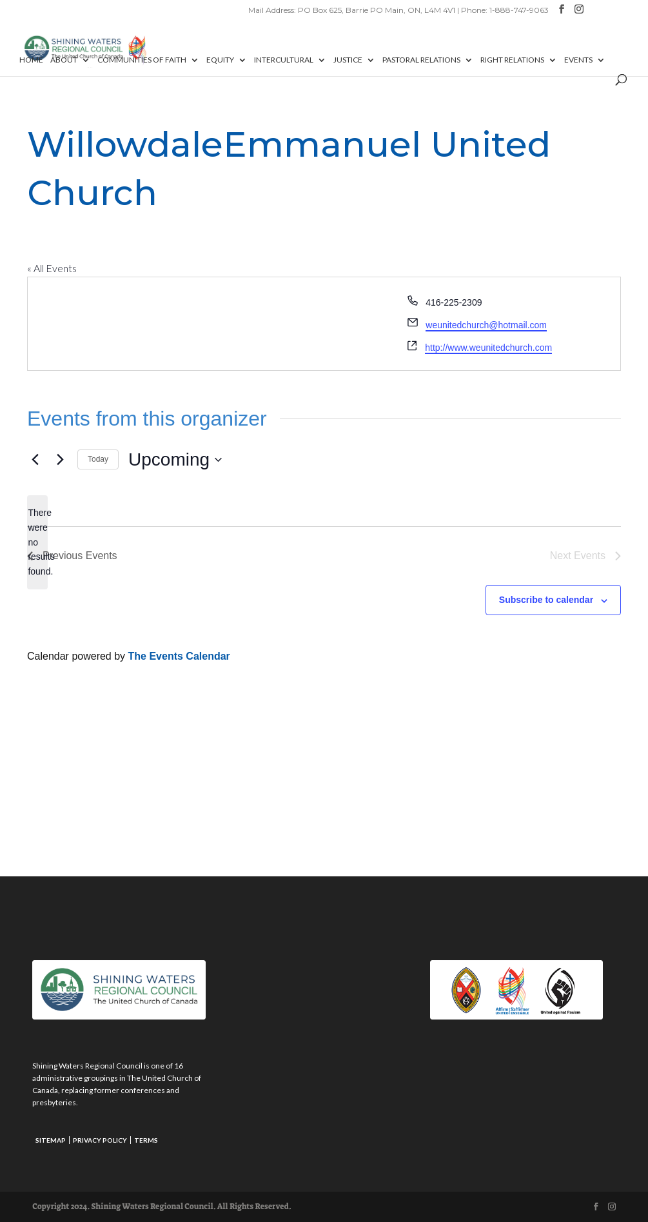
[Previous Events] (35, 460)
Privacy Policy (100, 1140)
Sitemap (50, 1140)
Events (578, 59)
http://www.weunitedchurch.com (488, 347)
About (63, 59)
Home (31, 59)
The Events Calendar (179, 656)
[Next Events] (60, 460)
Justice (347, 59)
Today (98, 459)
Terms (146, 1140)
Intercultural (283, 59)
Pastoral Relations (421, 59)
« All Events (52, 268)
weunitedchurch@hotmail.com (486, 325)
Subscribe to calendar (546, 600)
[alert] (37, 542)
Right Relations (512, 59)
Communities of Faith (141, 59)
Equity (220, 59)
